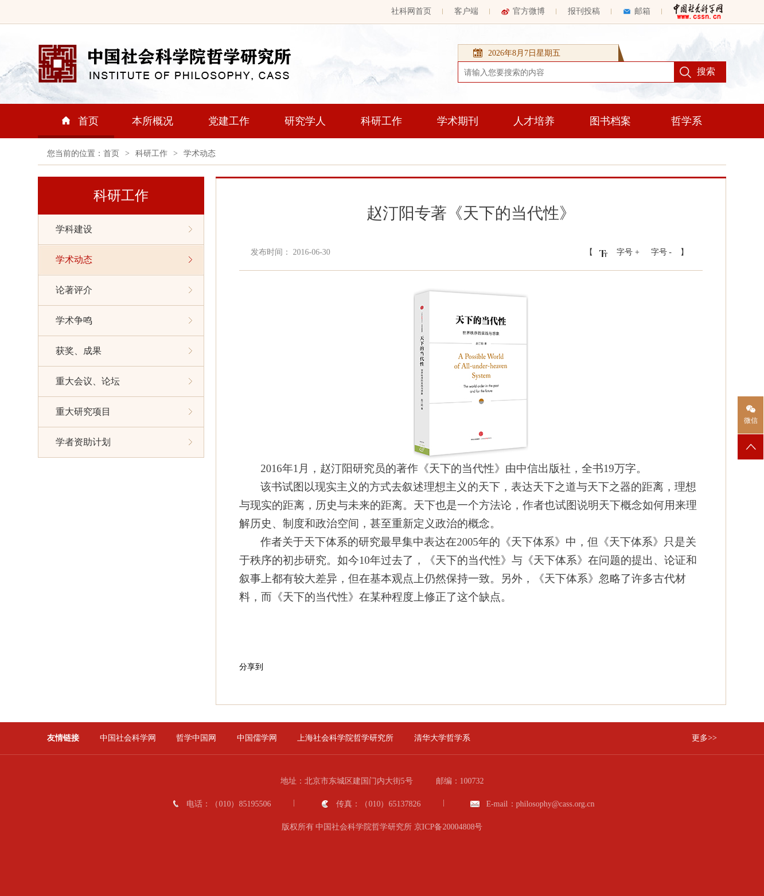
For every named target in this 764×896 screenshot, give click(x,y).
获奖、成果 (124, 351)
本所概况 (152, 121)
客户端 (466, 11)
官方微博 (523, 11)
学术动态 (200, 153)
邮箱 (636, 11)
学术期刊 (457, 121)
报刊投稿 (584, 11)
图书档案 (610, 121)
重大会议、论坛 (124, 381)
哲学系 (686, 121)
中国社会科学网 (128, 738)
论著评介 (124, 290)
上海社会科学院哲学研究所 (345, 738)
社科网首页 (411, 11)
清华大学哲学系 (442, 738)
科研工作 (381, 121)
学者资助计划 (124, 442)
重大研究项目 (124, 411)
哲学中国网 (196, 738)
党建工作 (229, 121)
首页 (80, 121)
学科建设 (124, 229)
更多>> (704, 738)
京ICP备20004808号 (448, 827)
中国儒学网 (257, 738)
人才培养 (534, 121)
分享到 (251, 667)
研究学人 (305, 121)
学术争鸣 (124, 320)
